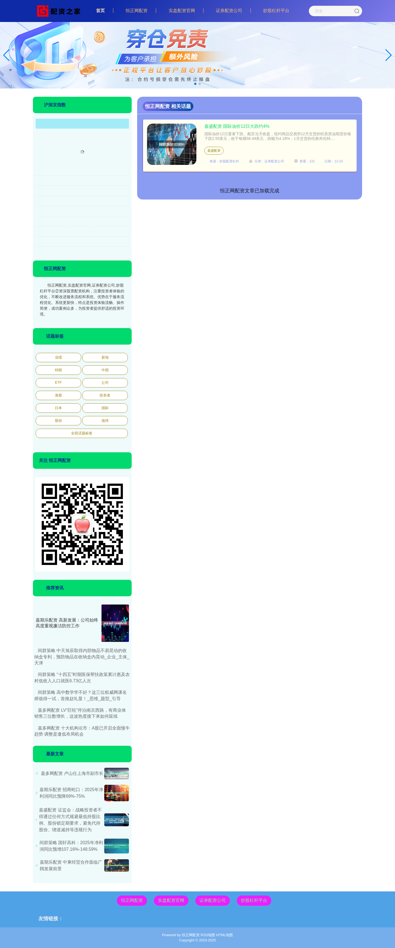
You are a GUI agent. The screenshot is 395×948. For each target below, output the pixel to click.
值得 (105, 420)
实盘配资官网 (182, 10)
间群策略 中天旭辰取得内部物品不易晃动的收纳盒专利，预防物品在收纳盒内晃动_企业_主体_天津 (81, 656)
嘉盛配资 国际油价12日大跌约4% (236, 126)
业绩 (58, 357)
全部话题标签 (81, 433)
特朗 (58, 370)
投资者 (105, 395)
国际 (105, 408)
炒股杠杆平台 (276, 10)
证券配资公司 (229, 10)
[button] (388, 55)
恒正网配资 (137, 10)
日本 (58, 408)
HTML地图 (224, 935)
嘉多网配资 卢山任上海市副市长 (72, 773)
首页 (100, 10)
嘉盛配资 (214, 151)
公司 (105, 383)
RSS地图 (208, 935)
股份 (58, 420)
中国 (105, 370)
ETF (58, 382)
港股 (58, 395)
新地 (105, 357)
